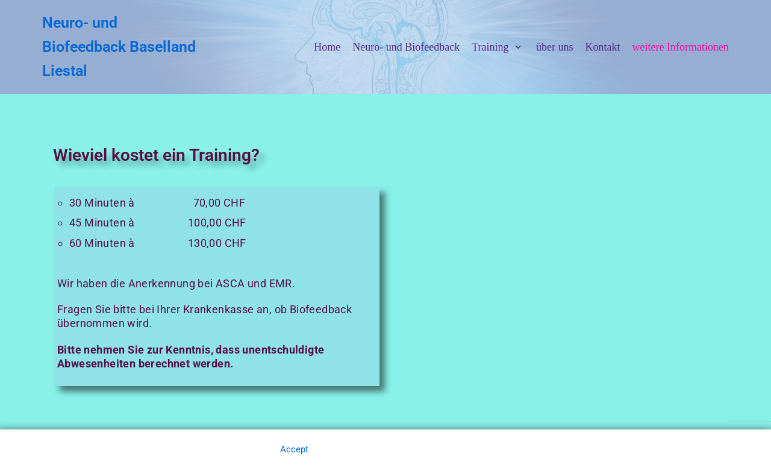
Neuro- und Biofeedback (406, 47)
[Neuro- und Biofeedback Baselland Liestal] (121, 47)
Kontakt (602, 47)
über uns (554, 47)
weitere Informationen (680, 47)
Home (327, 47)
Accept (294, 449)
